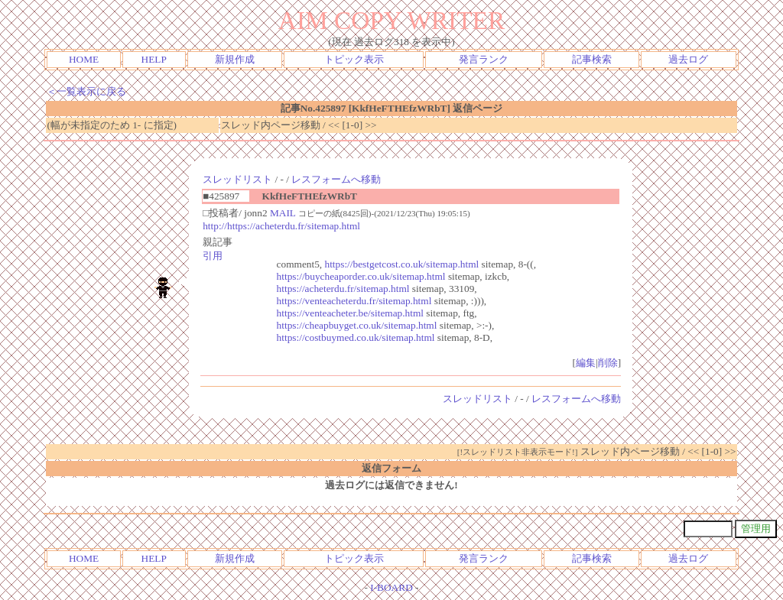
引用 (213, 255)
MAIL (283, 213)
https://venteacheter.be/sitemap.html (350, 313)
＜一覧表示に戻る (86, 91)
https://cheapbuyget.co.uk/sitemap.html (357, 325)
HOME (84, 59)
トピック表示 (354, 59)
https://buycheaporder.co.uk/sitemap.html (361, 276)
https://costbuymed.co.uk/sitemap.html (356, 337)
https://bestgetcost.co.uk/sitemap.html (402, 264)
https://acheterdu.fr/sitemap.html (343, 288)
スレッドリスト (237, 179)
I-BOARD (391, 587)
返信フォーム (391, 468)
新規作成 (235, 59)
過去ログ (688, 59)
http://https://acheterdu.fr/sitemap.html (281, 226)
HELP (154, 59)
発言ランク (483, 59)
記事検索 (592, 59)
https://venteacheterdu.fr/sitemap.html (354, 300)
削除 (608, 362)
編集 (586, 362)
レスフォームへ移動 (336, 179)
